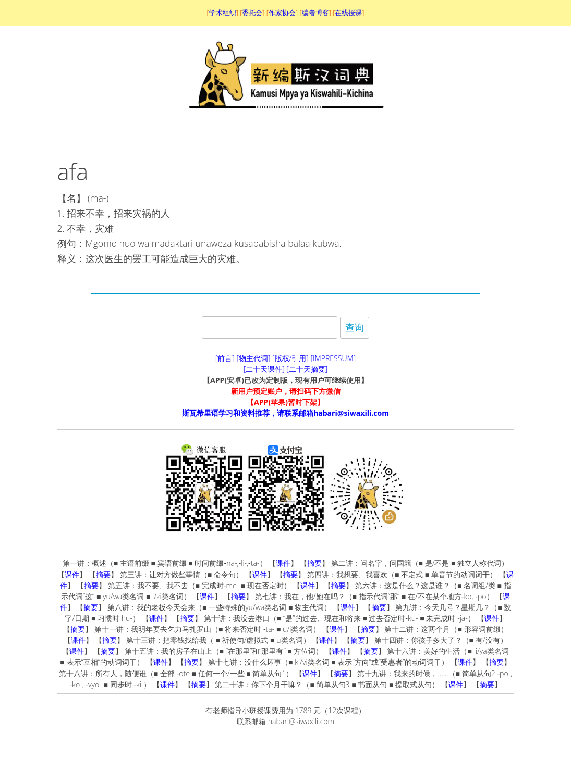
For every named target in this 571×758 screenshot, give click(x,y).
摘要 (314, 563)
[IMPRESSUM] (333, 358)
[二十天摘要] (306, 369)
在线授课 (348, 12)
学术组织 (222, 12)
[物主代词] (253, 358)
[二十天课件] (264, 369)
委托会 (252, 12)
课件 (283, 563)
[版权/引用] (290, 358)
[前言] (225, 358)
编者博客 (315, 12)
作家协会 (282, 12)
